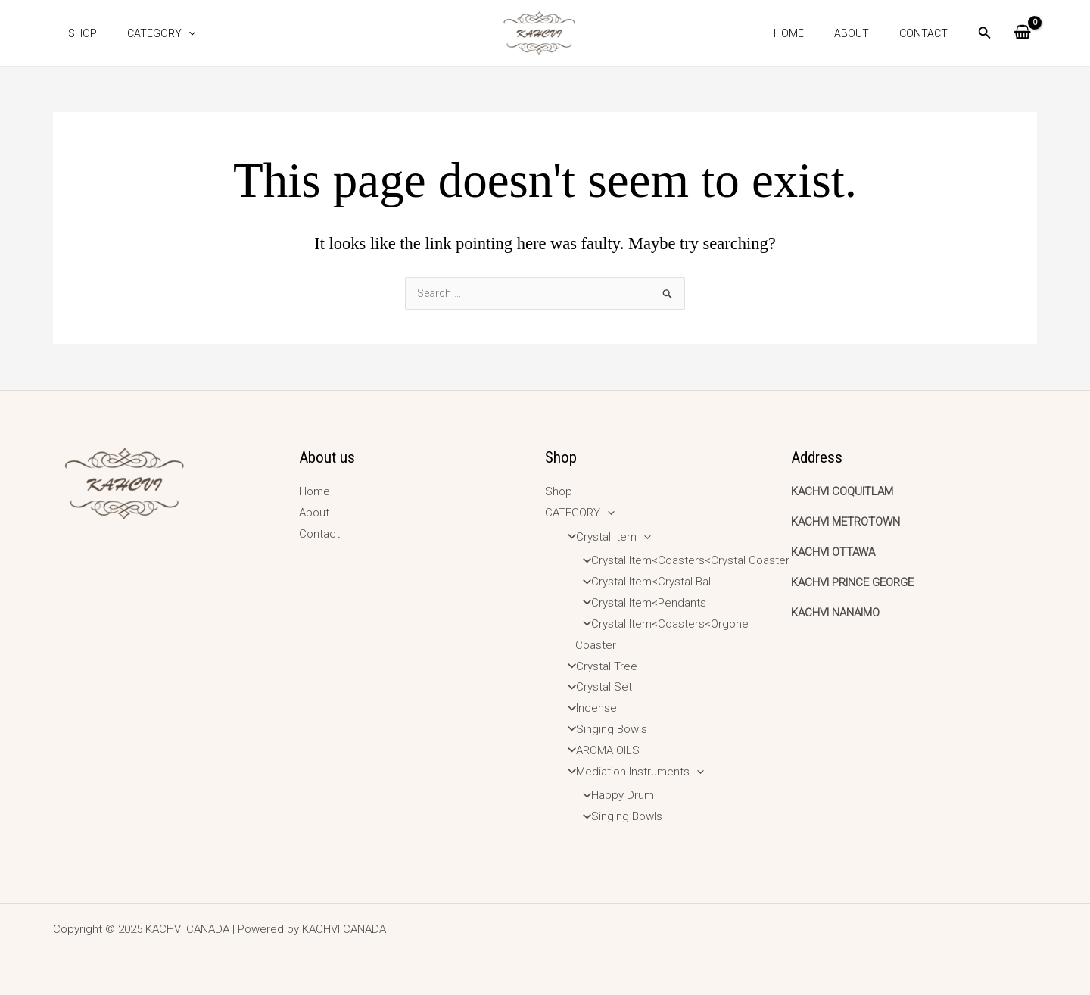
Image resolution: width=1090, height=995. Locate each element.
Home (811, 33)
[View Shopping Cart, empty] (1022, 33)
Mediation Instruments (631, 771)
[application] (175, 33)
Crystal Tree (598, 666)
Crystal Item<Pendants (640, 603)
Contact (928, 33)
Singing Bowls (603, 729)
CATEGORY (148, 33)
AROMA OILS (599, 750)
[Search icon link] (985, 34)
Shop (78, 33)
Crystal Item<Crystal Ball (643, 581)
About (865, 33)
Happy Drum (613, 795)
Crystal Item (604, 537)
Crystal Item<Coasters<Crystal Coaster (681, 560)
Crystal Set (595, 687)
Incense (587, 708)
